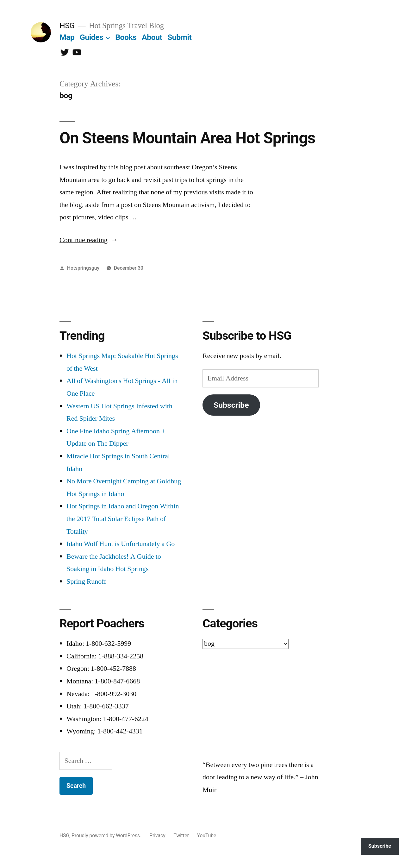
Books (125, 37)
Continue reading (88, 240)
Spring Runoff (86, 581)
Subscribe (231, 405)
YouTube (206, 836)
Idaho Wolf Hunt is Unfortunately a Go (120, 543)
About (152, 37)
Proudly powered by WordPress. (107, 836)
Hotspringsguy (83, 268)
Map (66, 37)
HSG (67, 25)
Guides (91, 37)
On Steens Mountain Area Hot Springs (187, 138)
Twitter (181, 836)
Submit (179, 37)
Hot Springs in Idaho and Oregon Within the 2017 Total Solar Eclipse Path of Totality (122, 519)
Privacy (157, 836)
